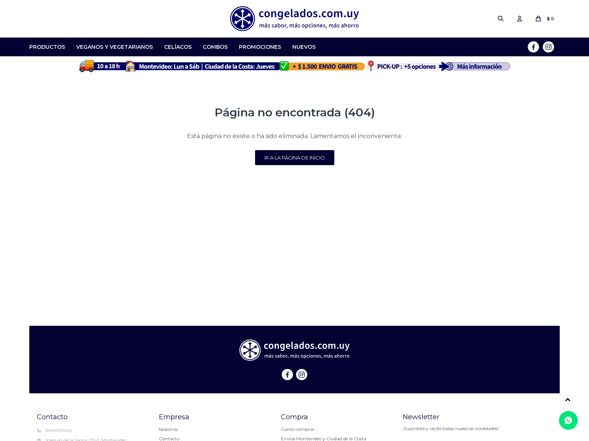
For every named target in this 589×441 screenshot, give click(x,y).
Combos (215, 47)
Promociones (260, 47)
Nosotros (168, 429)
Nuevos (304, 47)
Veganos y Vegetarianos (114, 47)
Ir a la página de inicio (294, 158)
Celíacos (178, 47)
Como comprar (298, 429)
